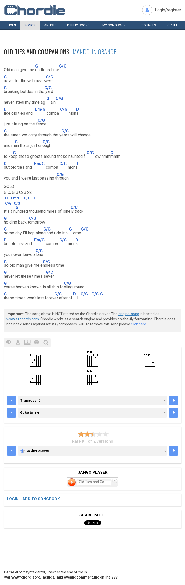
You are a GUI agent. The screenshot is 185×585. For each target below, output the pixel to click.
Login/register (168, 10)
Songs (29, 25)
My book (114, 25)
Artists (50, 25)
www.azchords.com (22, 319)
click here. (139, 324)
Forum (171, 25)
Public (78, 25)
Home (12, 25)
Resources (147, 25)
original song (128, 314)
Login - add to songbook (33, 499)
